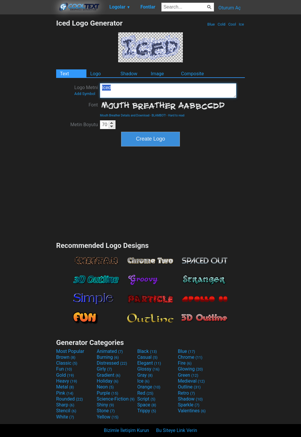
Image (157, 73)
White (65, 417)
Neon (105, 387)
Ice (241, 24)
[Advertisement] (27, 107)
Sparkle (188, 405)
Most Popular (70, 351)
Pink (64, 393)
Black (147, 351)
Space (146, 405)
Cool (232, 24)
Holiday (107, 381)
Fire (185, 363)
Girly (104, 369)
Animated (110, 351)
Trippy (146, 410)
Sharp (65, 405)
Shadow (129, 73)
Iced (168, 90)
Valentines (192, 410)
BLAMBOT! (159, 115)
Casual (147, 357)
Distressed (112, 363)
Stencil (66, 410)
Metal (65, 387)
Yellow (107, 417)
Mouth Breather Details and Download (124, 115)
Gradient (108, 375)
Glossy (148, 369)
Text (64, 73)
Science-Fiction (116, 399)
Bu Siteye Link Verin (176, 430)
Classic (66, 363)
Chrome (190, 357)
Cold (221, 24)
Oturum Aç (229, 8)
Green (188, 375)
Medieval (191, 381)
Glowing (190, 369)
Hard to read (176, 115)
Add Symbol (84, 93)
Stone (106, 410)
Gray (145, 375)
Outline (189, 387)
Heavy (66, 381)
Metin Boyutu (84, 124)
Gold (65, 375)
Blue (211, 24)
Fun (64, 369)
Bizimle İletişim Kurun (126, 430)
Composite (192, 73)
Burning (108, 357)
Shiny (105, 405)
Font (93, 105)
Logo (95, 73)
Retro (186, 393)
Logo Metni (86, 90)
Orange (148, 387)
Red (145, 393)
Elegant (149, 363)
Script (146, 399)
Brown (65, 357)
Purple (107, 393)
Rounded (69, 399)
